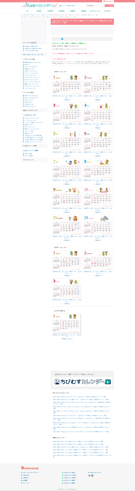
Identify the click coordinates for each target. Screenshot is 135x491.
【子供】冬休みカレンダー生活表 (34, 139)
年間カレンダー (29, 124)
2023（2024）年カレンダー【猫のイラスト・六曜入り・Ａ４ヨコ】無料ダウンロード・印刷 (78, 444)
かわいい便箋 (28, 153)
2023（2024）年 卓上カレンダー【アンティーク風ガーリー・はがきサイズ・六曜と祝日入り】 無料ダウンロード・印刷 (82, 419)
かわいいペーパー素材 (31, 150)
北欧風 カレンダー (30, 69)
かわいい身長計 (29, 155)
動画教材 (83, 11)
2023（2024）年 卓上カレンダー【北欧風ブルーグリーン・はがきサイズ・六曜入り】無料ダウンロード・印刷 (82, 428)
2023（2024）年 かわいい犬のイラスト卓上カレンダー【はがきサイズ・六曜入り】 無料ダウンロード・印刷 (82, 407)
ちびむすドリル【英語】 (69, 480)
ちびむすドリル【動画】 (69, 483)
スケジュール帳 (29, 131)
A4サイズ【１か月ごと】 (31, 95)
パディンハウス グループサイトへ (31, 472)
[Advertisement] (82, 30)
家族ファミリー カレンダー (32, 129)
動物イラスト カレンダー (31, 84)
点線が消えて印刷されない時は (33, 48)
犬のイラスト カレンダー (31, 79)
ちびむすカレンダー (95, 11)
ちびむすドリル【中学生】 (70, 477)
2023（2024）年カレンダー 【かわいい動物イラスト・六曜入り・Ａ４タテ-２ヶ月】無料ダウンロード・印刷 (82, 456)
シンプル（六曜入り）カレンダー (34, 122)
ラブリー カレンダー (30, 75)
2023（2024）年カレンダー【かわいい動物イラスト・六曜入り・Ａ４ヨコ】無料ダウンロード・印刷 (80, 452)
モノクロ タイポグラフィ (31, 66)
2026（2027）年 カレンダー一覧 (33, 54)
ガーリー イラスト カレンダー (33, 81)
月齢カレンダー (29, 133)
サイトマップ (26, 483)
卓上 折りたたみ (29, 104)
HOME (107, 11)
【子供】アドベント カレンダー (33, 141)
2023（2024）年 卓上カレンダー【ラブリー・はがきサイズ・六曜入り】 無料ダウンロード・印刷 (79, 415)
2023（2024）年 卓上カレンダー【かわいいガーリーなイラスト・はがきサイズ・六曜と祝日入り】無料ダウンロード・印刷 (82, 403)
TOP (27, 11)
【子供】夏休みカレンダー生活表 (34, 137)
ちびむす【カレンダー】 (95, 472)
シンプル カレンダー (30, 88)
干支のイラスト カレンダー (32, 118)
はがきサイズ (26, 17)
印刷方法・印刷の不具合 (31, 46)
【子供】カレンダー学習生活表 (33, 135)
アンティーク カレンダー (31, 73)
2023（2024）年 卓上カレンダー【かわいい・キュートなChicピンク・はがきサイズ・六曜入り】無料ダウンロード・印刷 (82, 423)
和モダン (27, 64)
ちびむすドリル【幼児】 (69, 472)
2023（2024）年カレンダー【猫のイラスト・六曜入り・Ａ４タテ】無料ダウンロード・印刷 (78, 441)
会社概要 (25, 480)
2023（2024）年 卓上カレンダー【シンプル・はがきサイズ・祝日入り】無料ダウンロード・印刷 (79, 396)
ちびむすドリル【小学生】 (70, 475)
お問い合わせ (26, 475)
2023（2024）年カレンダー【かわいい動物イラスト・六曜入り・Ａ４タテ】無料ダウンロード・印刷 (80, 449)
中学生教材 (61, 11)
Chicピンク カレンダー (31, 71)
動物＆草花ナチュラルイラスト (33, 62)
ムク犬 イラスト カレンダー (32, 77)
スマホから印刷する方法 (31, 50)
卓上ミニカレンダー (30, 126)
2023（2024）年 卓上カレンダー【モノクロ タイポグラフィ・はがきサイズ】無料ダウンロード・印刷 (81, 431)
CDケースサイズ (29, 100)
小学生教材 (50, 11)
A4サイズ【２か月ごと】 (31, 97)
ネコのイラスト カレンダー (32, 86)
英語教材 (72, 11)
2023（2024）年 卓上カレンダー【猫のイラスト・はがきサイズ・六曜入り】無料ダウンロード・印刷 (80, 399)
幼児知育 (39, 11)
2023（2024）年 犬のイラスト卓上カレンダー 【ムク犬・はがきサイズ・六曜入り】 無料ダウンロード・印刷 (82, 411)
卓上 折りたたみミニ (30, 106)
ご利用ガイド (26, 477)
